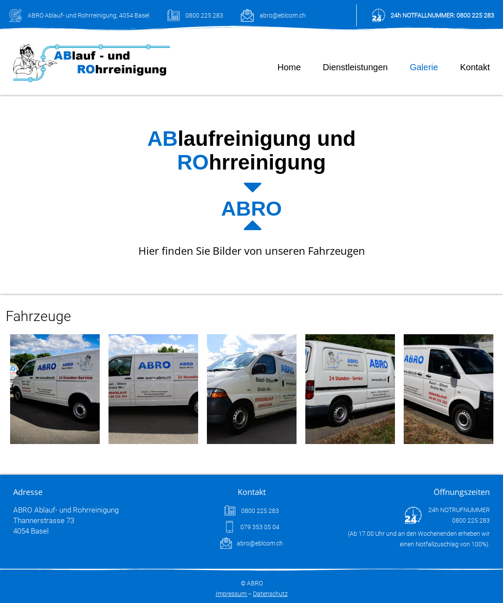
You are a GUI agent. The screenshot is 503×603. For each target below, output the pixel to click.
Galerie (424, 67)
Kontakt (475, 67)
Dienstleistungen (355, 67)
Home (288, 67)
